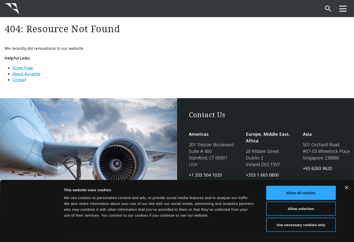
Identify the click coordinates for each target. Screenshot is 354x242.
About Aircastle (26, 73)
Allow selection (300, 194)
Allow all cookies (301, 178)
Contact (19, 79)
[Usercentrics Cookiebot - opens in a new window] (31, 232)
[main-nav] (343, 9)
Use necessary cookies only (301, 210)
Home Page (22, 68)
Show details (255, 232)
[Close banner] (346, 172)
